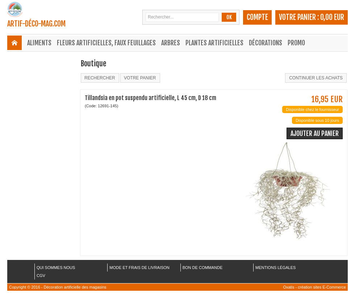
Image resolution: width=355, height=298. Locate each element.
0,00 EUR (332, 17)
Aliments (39, 43)
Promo (296, 43)
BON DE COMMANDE (203, 267)
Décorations (265, 43)
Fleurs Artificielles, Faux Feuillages (106, 43)
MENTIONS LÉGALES (275, 267)
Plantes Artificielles (214, 43)
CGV (41, 275)
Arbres (170, 43)
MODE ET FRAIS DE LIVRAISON (139, 267)
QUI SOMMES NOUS (56, 267)
